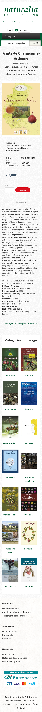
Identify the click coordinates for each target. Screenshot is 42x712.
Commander (35, 22)
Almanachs (10, 375)
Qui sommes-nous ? (11, 608)
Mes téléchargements (18, 22)
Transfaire (9, 697)
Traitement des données (13, 615)
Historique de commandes (14, 657)
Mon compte (6, 22)
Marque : (25, 63)
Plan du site (7, 635)
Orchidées (28, 514)
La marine (10, 477)
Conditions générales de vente (16, 612)
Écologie (29, 409)
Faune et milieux (10, 443)
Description (21, 202)
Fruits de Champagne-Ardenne (21, 73)
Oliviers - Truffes (10, 514)
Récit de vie (10, 586)
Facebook (6, 638)
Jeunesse (29, 443)
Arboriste (29, 375)
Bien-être (29, 586)
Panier (28, 22)
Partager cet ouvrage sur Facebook (21, 323)
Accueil (16, 63)
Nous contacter (9, 631)
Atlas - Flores (10, 409)
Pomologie (28, 548)
